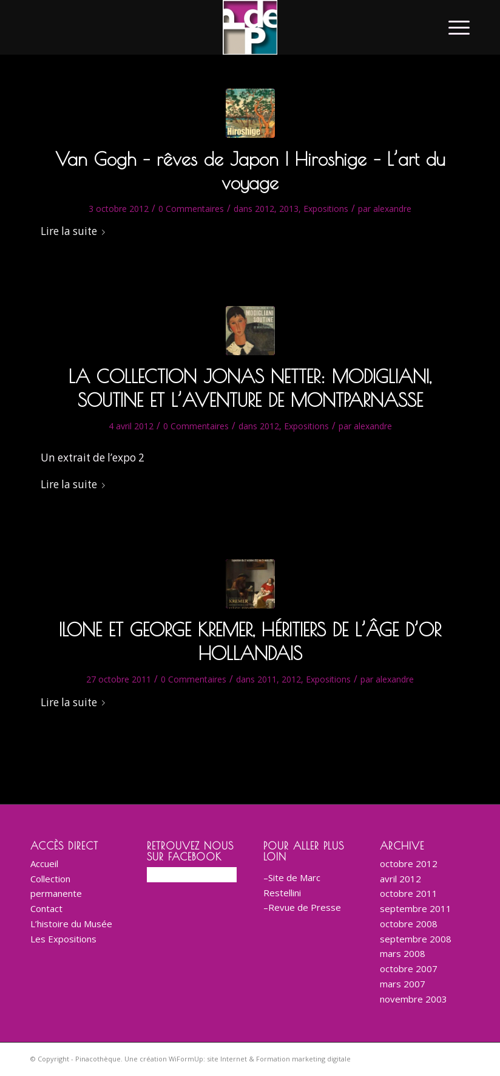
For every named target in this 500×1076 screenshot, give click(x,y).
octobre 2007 (408, 968)
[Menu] (453, 27)
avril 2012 (400, 879)
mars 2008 (402, 953)
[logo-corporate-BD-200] (250, 27)
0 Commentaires (191, 208)
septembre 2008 (415, 939)
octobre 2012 (408, 863)
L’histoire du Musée (71, 924)
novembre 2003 (413, 999)
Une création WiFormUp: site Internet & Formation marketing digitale (237, 1058)
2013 (289, 208)
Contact (46, 908)
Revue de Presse (304, 907)
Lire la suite (75, 231)
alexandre (392, 208)
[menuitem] (453, 27)
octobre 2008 (408, 924)
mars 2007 (402, 984)
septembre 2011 (415, 908)
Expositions (325, 208)
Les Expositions (63, 939)
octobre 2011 (408, 893)
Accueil (44, 863)
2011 (267, 679)
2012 (264, 208)
